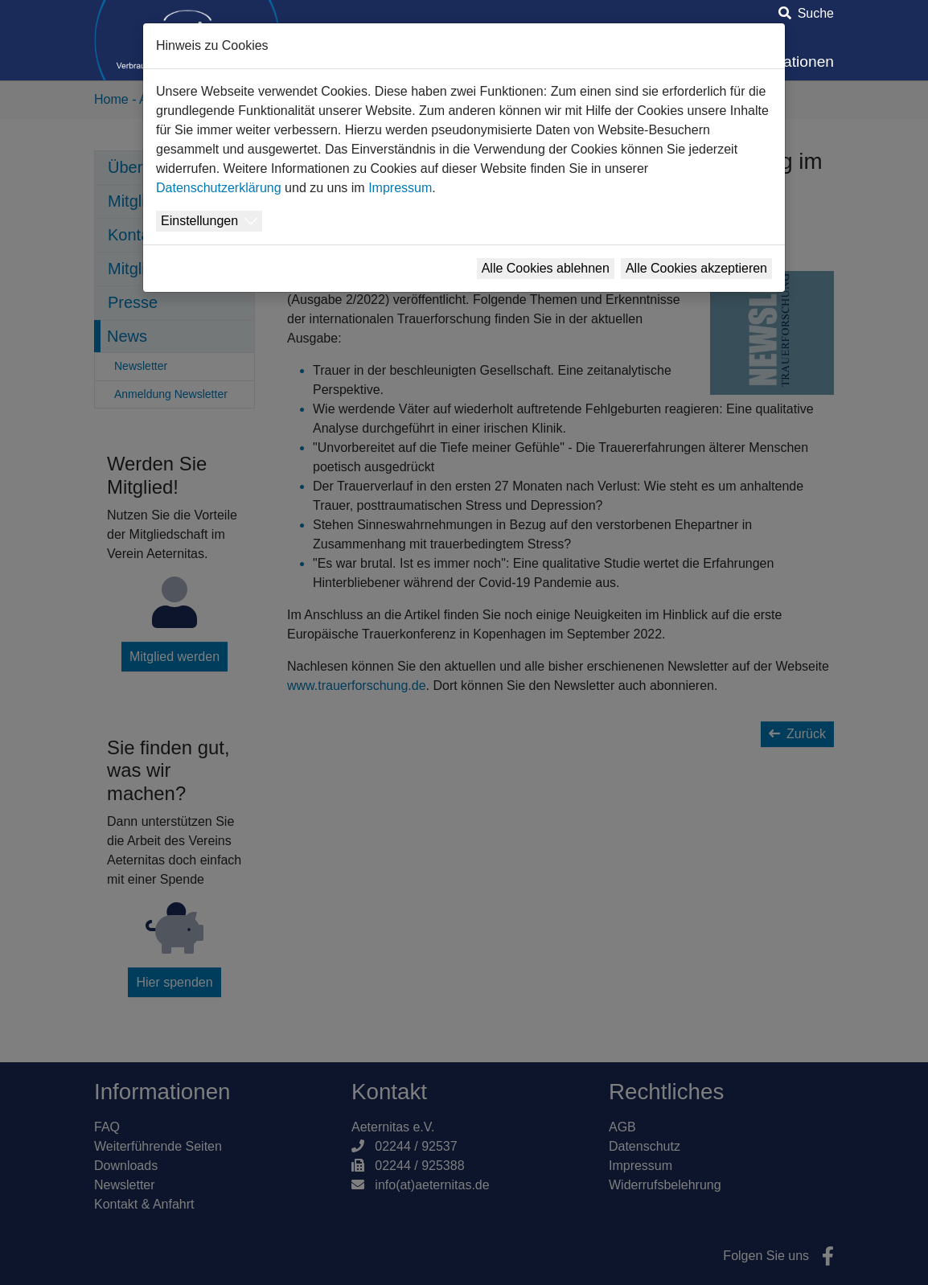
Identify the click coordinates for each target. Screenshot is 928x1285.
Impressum (400, 188)
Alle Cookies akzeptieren (696, 268)
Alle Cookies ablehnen (546, 268)
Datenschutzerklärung (218, 188)
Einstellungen (199, 221)
